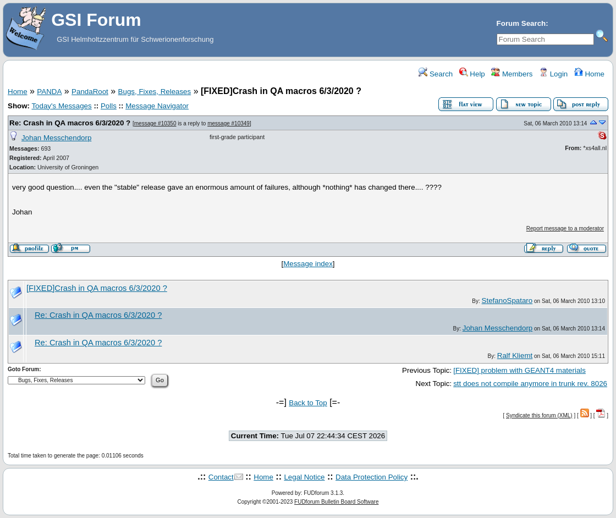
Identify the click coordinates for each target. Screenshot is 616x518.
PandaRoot (90, 91)
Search (436, 74)
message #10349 (228, 123)
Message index (308, 264)
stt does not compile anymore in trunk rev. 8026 (530, 383)
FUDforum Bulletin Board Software (336, 502)
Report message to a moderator (565, 228)
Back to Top (308, 403)
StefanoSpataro (507, 300)
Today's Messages (61, 106)
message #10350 (155, 123)
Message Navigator (157, 106)
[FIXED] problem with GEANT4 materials (519, 370)
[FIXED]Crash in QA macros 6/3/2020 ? (96, 288)
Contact (221, 477)
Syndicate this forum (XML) (539, 415)
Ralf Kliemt (514, 355)
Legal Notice (304, 477)
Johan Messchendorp (56, 138)
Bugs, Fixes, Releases (154, 91)
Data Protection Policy (372, 477)
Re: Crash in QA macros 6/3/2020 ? (69, 123)
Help (472, 74)
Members (511, 74)
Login (553, 74)
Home (589, 74)
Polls (109, 106)
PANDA (49, 91)
